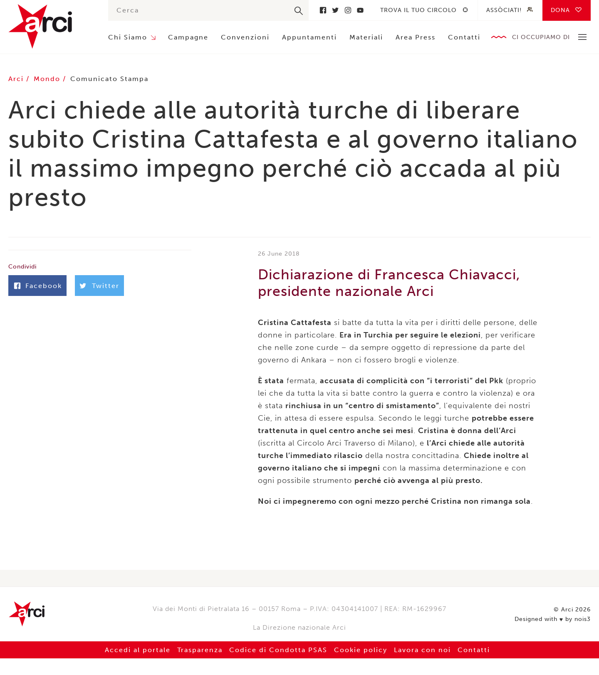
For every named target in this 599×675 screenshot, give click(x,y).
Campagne (188, 37)
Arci (50, 26)
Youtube (360, 10)
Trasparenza (200, 650)
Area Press (416, 37)
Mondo (48, 79)
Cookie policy (360, 650)
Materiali (366, 37)
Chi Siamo (127, 37)
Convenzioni (245, 37)
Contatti (464, 37)
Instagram (348, 10)
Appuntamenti (309, 37)
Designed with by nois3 (553, 619)
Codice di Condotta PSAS (278, 650)
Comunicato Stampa (109, 79)
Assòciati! (504, 10)
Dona (560, 10)
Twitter (335, 10)
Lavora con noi (422, 650)
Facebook (323, 10)
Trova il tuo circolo (418, 10)
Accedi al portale (138, 650)
